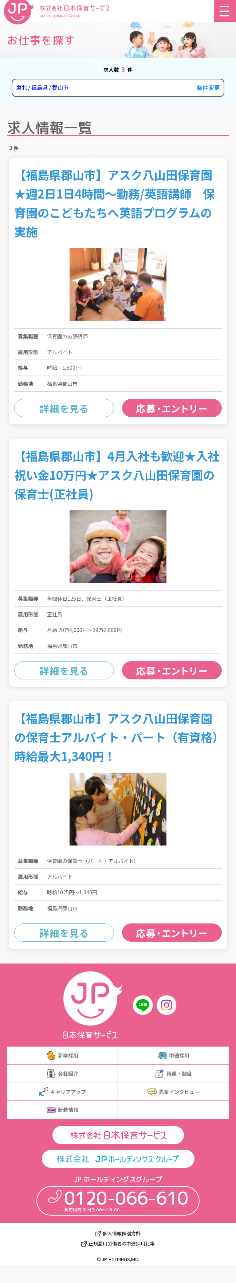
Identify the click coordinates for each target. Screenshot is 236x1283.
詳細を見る (64, 408)
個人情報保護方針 (122, 1233)
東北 (21, 87)
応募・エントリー (172, 408)
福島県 (39, 87)
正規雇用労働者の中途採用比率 (121, 1243)
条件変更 (208, 87)
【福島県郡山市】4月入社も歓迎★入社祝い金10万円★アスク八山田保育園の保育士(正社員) (116, 474)
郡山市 (60, 87)
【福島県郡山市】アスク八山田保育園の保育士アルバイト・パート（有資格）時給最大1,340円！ (116, 736)
